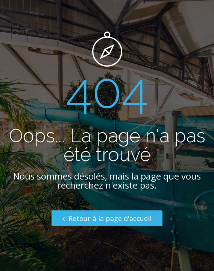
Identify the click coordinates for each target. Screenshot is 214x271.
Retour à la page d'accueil (107, 218)
